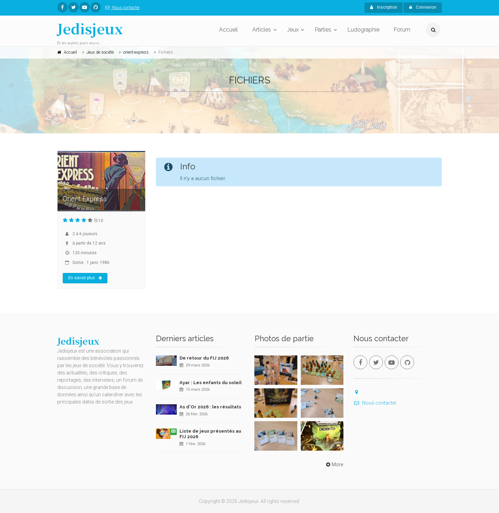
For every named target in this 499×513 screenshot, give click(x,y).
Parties (323, 29)
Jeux (293, 29)
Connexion (422, 7)
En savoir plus (85, 277)
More (334, 464)
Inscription (383, 7)
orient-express (136, 52)
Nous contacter (121, 7)
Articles (261, 29)
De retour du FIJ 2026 (204, 358)
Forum (402, 29)
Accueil (228, 29)
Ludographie (363, 29)
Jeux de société (100, 52)
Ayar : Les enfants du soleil (211, 382)
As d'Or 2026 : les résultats (210, 406)
